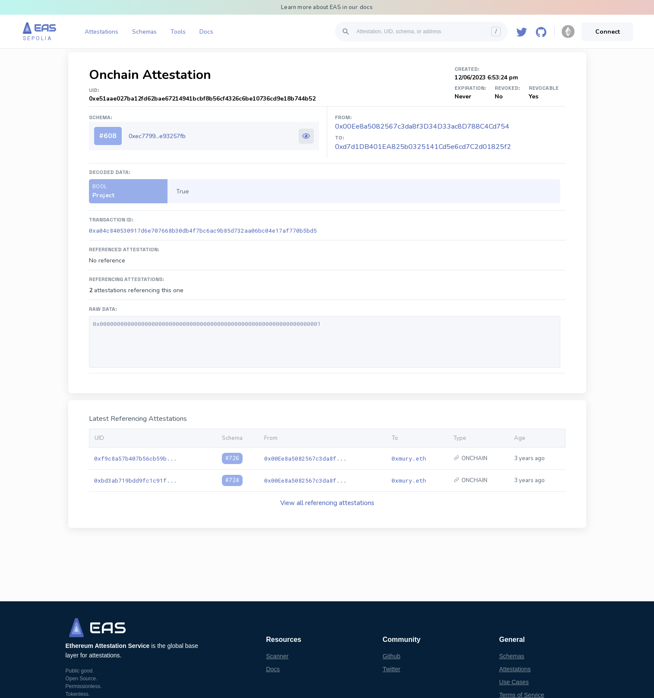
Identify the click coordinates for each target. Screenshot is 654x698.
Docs (206, 32)
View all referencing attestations (327, 503)
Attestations (101, 32)
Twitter (391, 669)
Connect (607, 32)
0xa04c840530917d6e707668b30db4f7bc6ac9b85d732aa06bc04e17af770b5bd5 (203, 230)
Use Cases (513, 682)
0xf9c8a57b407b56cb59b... (135, 458)
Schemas (144, 32)
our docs (360, 7)
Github (391, 656)
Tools (178, 32)
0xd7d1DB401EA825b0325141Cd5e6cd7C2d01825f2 (423, 147)
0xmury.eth (409, 458)
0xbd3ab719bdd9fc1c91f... (135, 480)
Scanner (277, 656)
